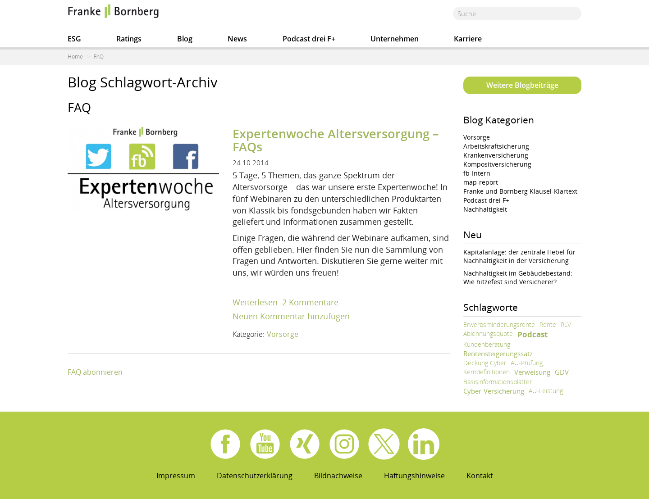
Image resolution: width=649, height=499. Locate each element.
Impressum (175, 476)
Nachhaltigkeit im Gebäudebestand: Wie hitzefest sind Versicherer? (517, 277)
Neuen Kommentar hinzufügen (291, 316)
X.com (384, 444)
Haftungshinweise (414, 476)
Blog (184, 39)
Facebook (225, 444)
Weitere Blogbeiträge (522, 85)
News (237, 39)
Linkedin (423, 444)
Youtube (265, 444)
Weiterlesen (255, 302)
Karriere (468, 39)
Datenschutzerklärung (255, 476)
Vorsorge (282, 334)
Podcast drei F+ (309, 39)
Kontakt (479, 476)
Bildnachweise (338, 476)
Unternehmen (394, 39)
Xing (304, 444)
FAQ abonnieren (95, 372)
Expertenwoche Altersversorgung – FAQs (336, 140)
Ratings (129, 39)
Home (75, 56)
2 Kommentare (310, 302)
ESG (74, 39)
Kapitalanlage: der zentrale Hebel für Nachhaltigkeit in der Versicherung (519, 256)
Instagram (344, 444)
